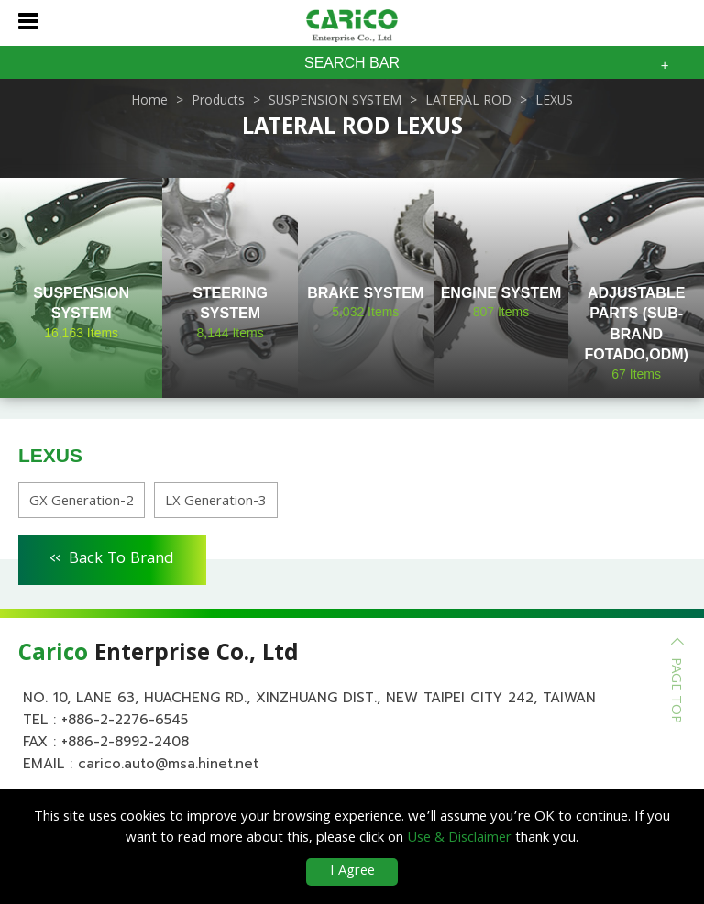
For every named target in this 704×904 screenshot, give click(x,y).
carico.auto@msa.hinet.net (168, 764)
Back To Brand (112, 556)
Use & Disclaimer (459, 839)
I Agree (352, 872)
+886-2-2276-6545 (124, 720)
